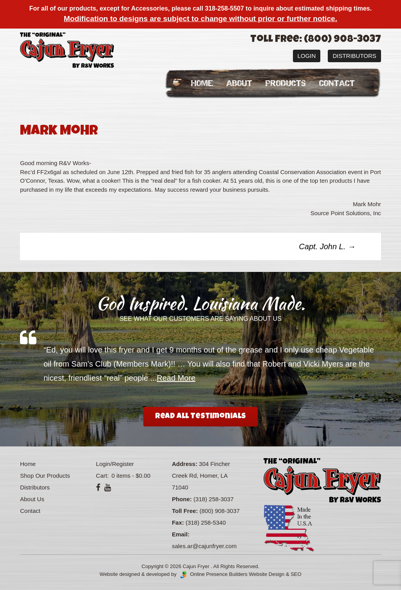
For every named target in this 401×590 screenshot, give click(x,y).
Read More (176, 378)
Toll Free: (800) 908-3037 (315, 40)
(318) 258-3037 (213, 499)
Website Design (266, 574)
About (239, 83)
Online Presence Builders (212, 574)
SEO (296, 574)
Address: (184, 463)
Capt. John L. (327, 246)
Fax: (178, 522)
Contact (337, 83)
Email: (181, 534)
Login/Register (115, 463)
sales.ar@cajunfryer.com (204, 546)
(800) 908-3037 (220, 510)
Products (286, 83)
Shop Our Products (45, 475)
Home (202, 83)
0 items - (130, 475)
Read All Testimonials (200, 417)
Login (307, 55)
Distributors (354, 55)
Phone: (182, 499)
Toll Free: (185, 510)
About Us (32, 499)
